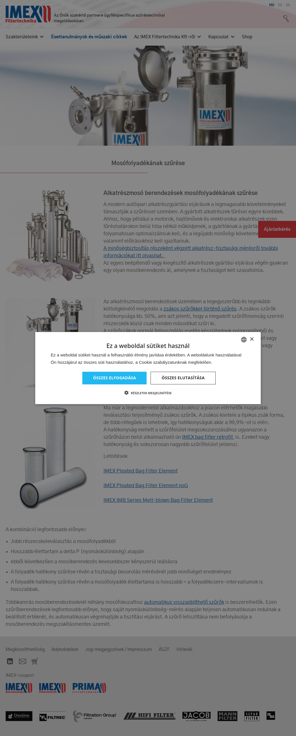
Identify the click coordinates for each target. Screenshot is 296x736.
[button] (148, 393)
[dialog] (148, 368)
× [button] (251, 339)
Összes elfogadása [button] (114, 377)
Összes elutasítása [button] (183, 377)
